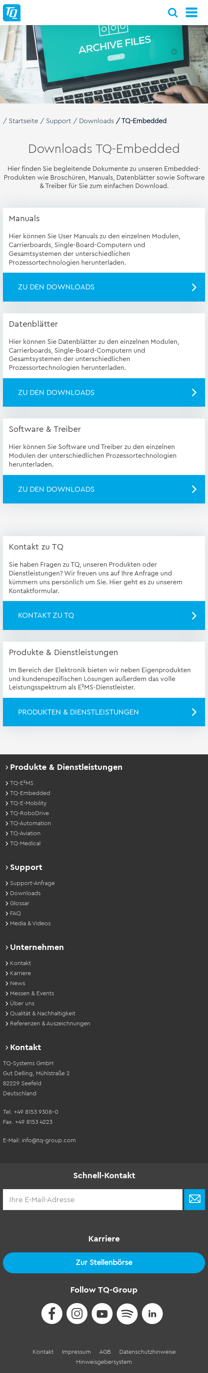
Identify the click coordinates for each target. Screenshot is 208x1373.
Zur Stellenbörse (104, 1262)
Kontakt (43, 1352)
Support (58, 121)
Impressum (76, 1352)
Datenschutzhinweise (147, 1352)
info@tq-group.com (49, 1140)
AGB (105, 1352)
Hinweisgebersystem (104, 1362)
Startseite (23, 121)
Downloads (96, 121)
